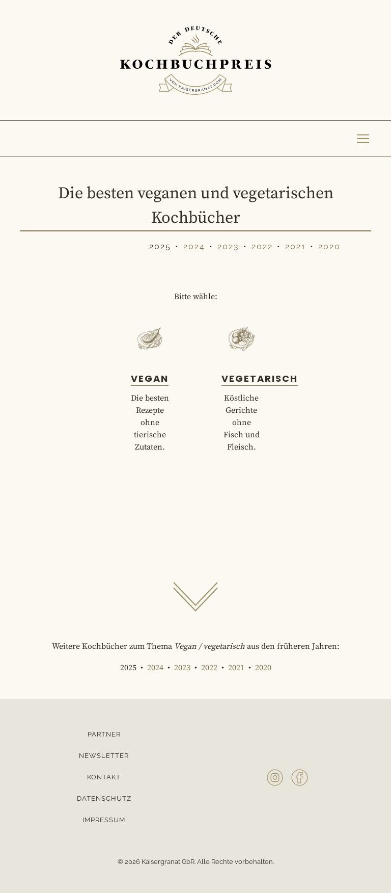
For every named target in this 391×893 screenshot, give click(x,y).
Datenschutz (104, 798)
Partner (104, 734)
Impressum (103, 820)
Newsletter (104, 755)
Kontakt (104, 777)
